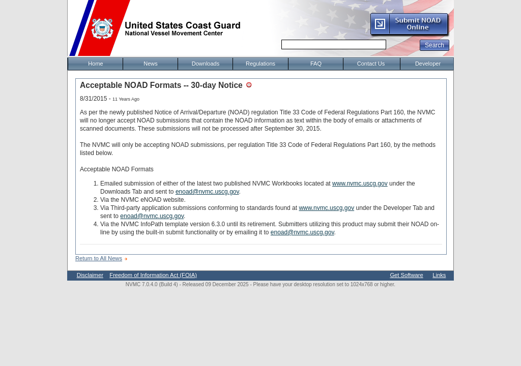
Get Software (406, 275)
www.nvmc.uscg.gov (360, 183)
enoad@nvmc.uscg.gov (207, 191)
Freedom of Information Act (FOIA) (153, 275)
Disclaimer (90, 275)
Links (439, 275)
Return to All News (98, 258)
